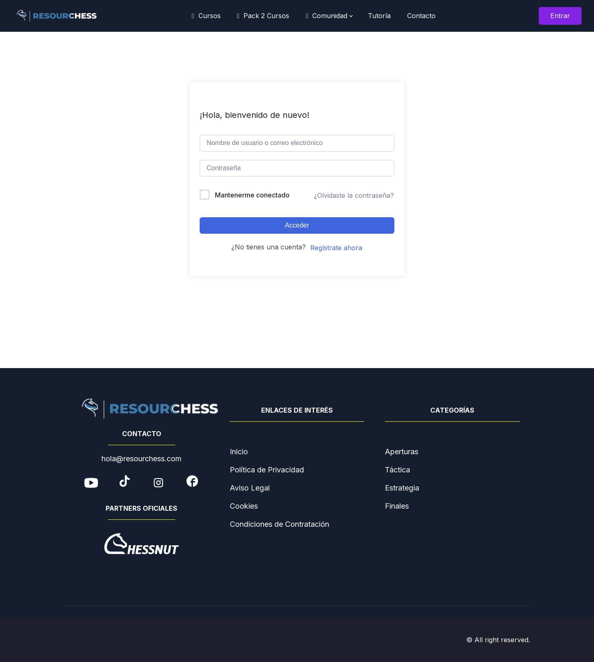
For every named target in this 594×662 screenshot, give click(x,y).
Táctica (397, 469)
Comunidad (326, 16)
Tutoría (377, 16)
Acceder (297, 225)
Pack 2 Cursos (263, 16)
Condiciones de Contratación (279, 524)
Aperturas (401, 451)
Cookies (244, 506)
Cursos (206, 16)
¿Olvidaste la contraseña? (354, 195)
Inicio (239, 451)
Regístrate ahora (336, 248)
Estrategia (402, 488)
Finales (397, 506)
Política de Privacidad (267, 469)
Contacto (421, 16)
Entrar (560, 16)
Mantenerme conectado (252, 195)
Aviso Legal (250, 488)
